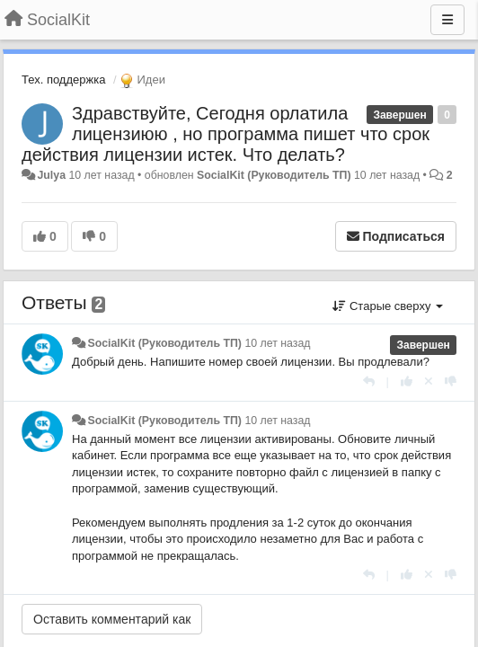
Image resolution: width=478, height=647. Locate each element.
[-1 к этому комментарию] (450, 381)
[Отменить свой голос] (428, 381)
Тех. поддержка (63, 79)
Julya (51, 175)
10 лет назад (277, 343)
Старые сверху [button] (387, 306)
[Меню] (447, 19)
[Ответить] (369, 381)
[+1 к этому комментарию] (406, 381)
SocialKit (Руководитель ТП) (274, 175)
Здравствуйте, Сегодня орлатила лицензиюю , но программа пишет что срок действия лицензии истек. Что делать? (225, 133)
